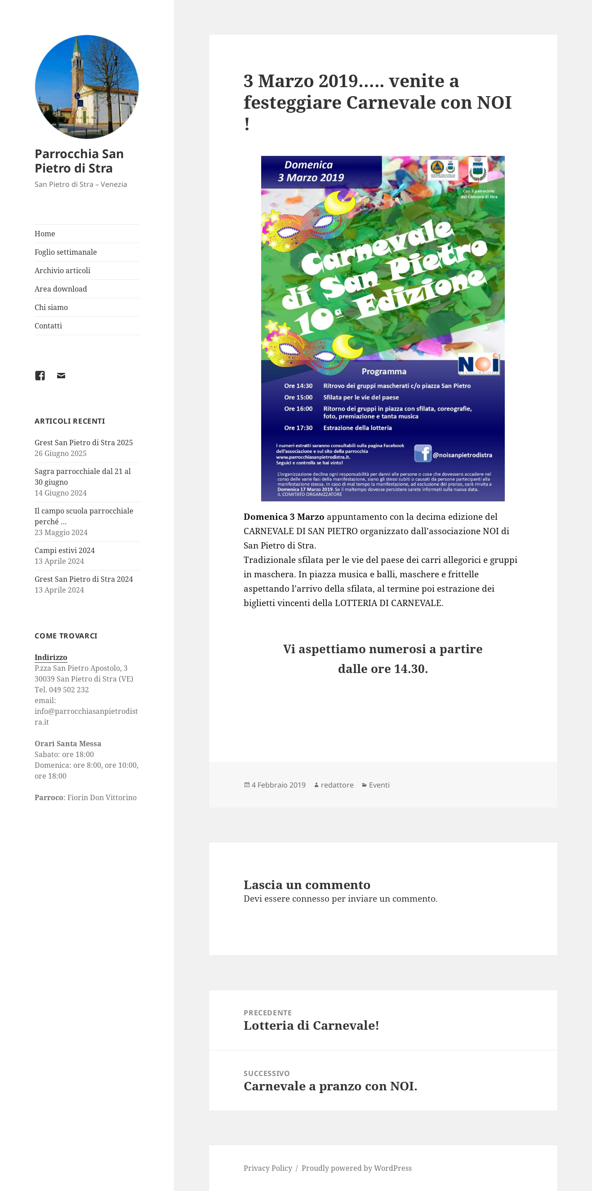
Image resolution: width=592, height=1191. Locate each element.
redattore (337, 785)
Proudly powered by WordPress (357, 1168)
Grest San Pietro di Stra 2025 (84, 442)
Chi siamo (51, 307)
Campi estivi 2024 (65, 550)
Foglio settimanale (66, 252)
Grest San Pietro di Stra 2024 (84, 579)
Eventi (379, 785)
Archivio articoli (62, 270)
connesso (310, 898)
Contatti (48, 326)
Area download (61, 289)
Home (45, 234)
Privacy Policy (268, 1168)
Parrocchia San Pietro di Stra (79, 160)
